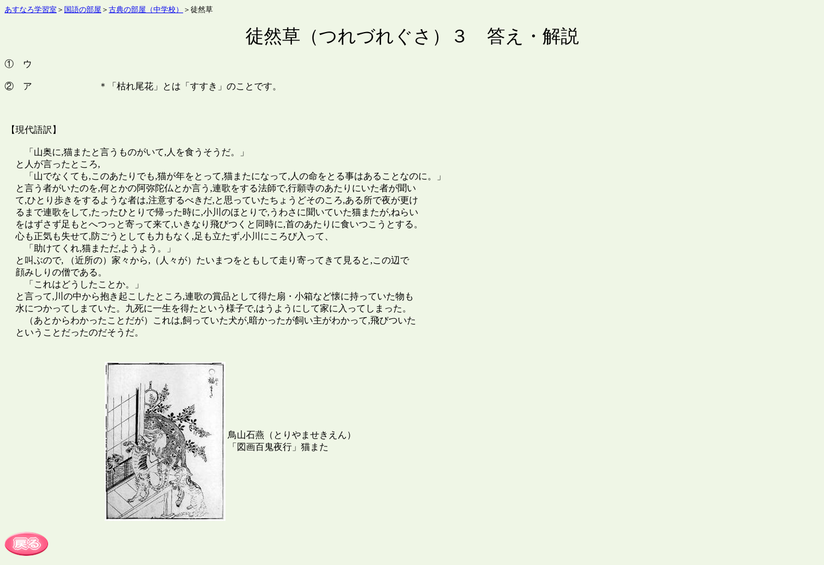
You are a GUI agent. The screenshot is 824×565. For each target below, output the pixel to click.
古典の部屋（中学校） (146, 9)
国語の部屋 (82, 9)
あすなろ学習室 (31, 9)
